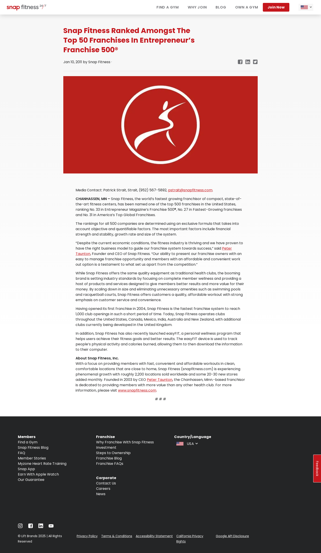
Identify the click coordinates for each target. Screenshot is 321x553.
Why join (197, 7)
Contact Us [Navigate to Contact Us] (106, 483)
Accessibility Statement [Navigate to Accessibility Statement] (154, 536)
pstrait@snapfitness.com (190, 190)
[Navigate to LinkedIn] (40, 526)
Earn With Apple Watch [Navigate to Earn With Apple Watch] (38, 474)
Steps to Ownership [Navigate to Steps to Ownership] (113, 452)
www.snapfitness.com (137, 390)
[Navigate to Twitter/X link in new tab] (255, 62)
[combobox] (305, 7)
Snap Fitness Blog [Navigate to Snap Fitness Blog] (33, 447)
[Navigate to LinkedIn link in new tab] (247, 62)
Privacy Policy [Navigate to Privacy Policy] (87, 536)
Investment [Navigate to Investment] (106, 447)
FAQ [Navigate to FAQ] (21, 452)
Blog (221, 7)
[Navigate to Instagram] (20, 527)
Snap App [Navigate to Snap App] (26, 469)
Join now (276, 7)
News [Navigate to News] (100, 494)
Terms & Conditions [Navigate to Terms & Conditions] (116, 536)
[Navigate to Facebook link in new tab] (240, 62)
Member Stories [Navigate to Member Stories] (32, 458)
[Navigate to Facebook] (30, 527)
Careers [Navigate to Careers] (103, 488)
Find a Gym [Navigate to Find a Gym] (27, 442)
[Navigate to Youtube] (51, 527)
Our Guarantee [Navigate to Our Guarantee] (31, 479)
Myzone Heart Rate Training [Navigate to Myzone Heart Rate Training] (42, 463)
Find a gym (167, 7)
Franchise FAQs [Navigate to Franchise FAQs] (109, 463)
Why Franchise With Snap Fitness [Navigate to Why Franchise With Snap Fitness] (125, 442)
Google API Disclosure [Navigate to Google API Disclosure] (232, 536)
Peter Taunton (159, 379)
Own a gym (246, 7)
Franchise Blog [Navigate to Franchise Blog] (109, 458)
